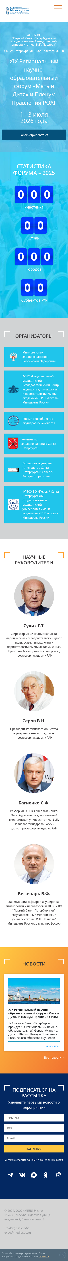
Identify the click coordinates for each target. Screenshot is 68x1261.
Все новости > (54, 1058)
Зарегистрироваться (34, 135)
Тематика (13, 1117)
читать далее (53, 1045)
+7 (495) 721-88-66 (16, 1228)
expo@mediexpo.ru (17, 1233)
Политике (44, 1256)
